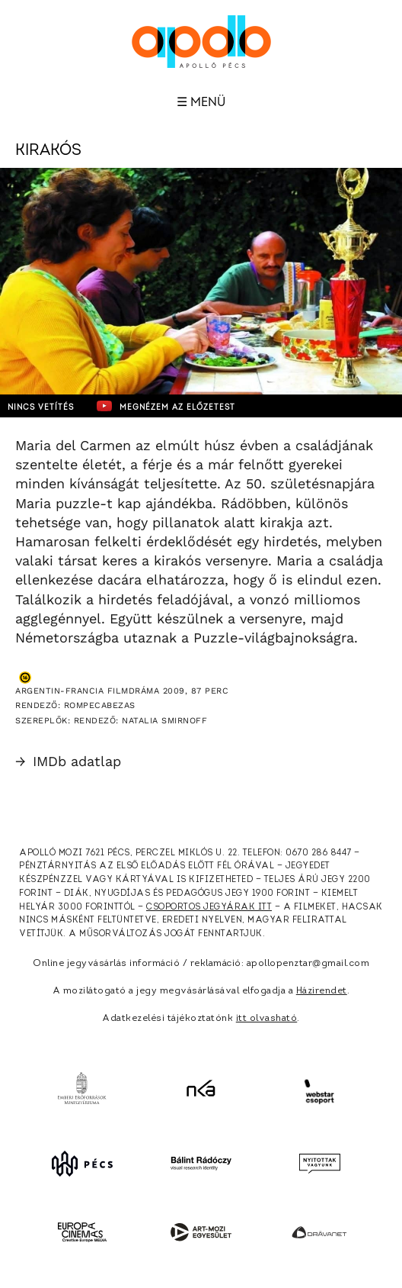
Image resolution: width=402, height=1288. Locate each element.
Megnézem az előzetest (166, 406)
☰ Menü (201, 102)
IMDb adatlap (68, 761)
